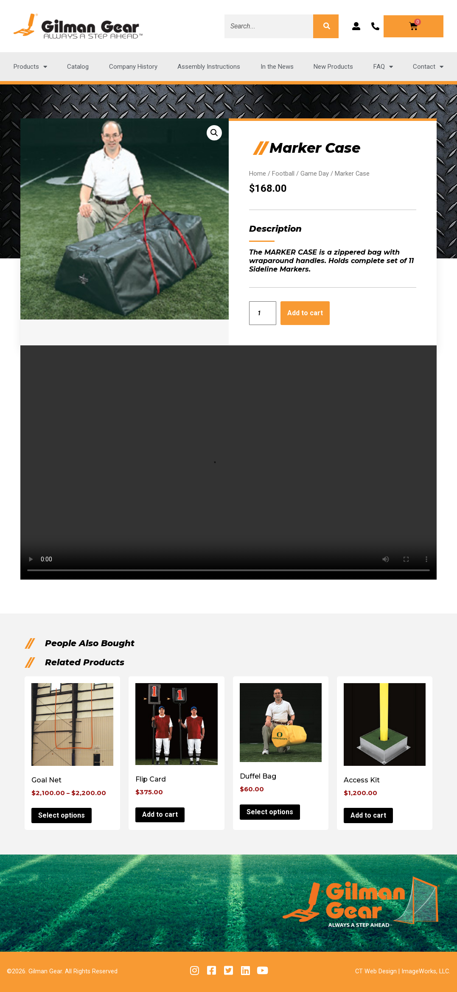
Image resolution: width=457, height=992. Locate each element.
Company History (133, 66)
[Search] (326, 26)
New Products (333, 66)
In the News (277, 66)
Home (257, 173)
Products (30, 66)
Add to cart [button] (160, 814)
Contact (428, 66)
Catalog (78, 66)
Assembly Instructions (208, 66)
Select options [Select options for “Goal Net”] (61, 815)
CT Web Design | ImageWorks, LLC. (402, 971)
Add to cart (305, 313)
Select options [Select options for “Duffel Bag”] (270, 812)
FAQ (383, 66)
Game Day (314, 173)
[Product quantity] (263, 313)
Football (283, 173)
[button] (214, 132)
